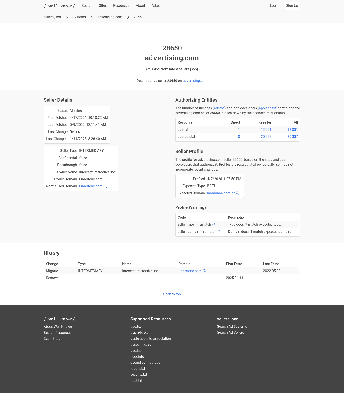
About (140, 6)
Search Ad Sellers (230, 332)
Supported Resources (150, 318)
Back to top (172, 294)
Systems (79, 17)
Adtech (157, 6)
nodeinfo (137, 356)
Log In (275, 6)
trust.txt (136, 381)
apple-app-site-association (150, 338)
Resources (121, 6)
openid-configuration (146, 362)
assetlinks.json (141, 344)
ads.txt (219, 108)
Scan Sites (52, 338)
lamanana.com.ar (221, 193)
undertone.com (90, 186)
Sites (103, 6)
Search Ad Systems (232, 326)
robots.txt (137, 368)
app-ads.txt (267, 108)
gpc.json (136, 351)
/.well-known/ (59, 318)
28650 (138, 17)
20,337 (266, 137)
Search (87, 6)
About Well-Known (58, 327)
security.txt (138, 374)
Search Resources (57, 333)
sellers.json (52, 17)
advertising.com (109, 17)
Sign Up (292, 6)
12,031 (266, 129)
